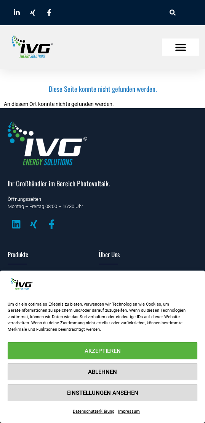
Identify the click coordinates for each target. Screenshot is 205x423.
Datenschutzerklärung (93, 411)
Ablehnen (102, 372)
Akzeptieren (103, 351)
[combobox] (184, 12)
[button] (180, 47)
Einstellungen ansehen (102, 392)
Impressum (129, 411)
